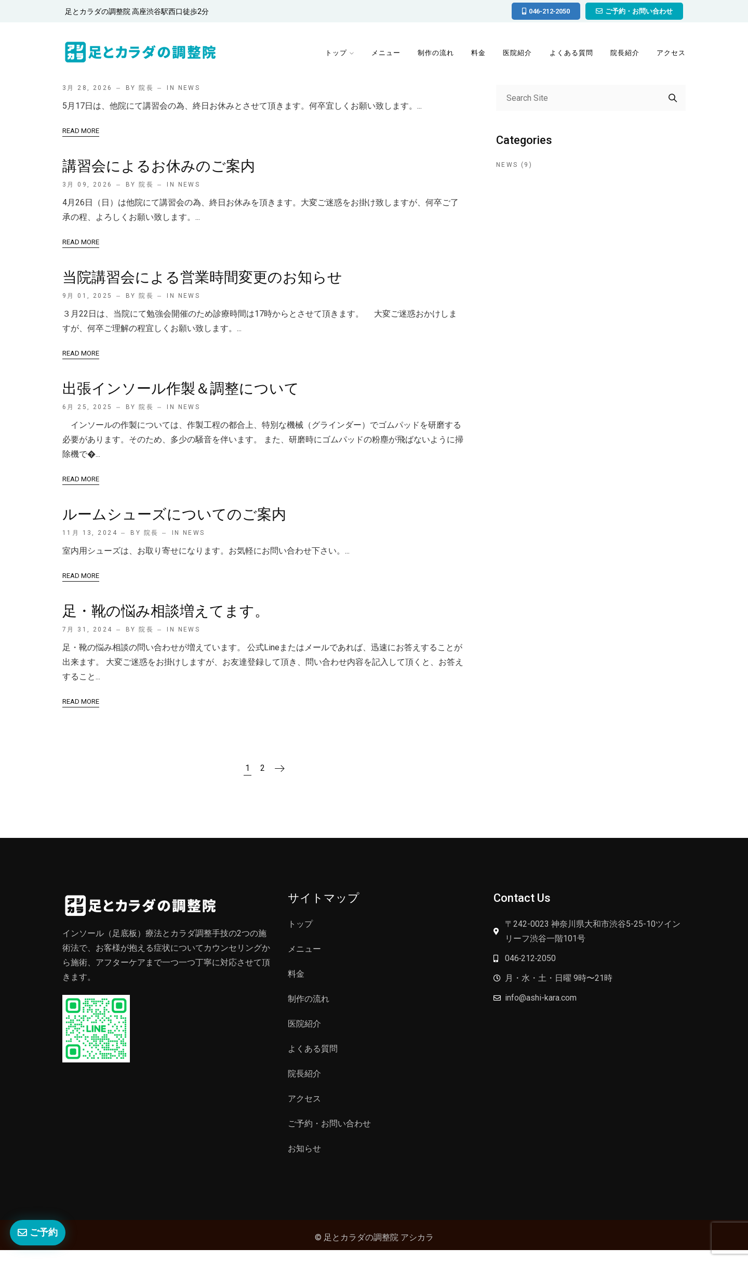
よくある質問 (570, 53)
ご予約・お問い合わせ (329, 1123)
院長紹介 (624, 53)
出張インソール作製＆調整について (180, 388)
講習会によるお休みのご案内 (158, 166)
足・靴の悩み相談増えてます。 (165, 611)
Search (672, 98)
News (189, 184)
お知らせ (304, 1148)
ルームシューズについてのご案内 (174, 514)
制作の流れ (434, 53)
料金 (477, 53)
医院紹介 (516, 53)
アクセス (671, 53)
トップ (333, 53)
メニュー (383, 53)
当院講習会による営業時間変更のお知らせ (202, 277)
